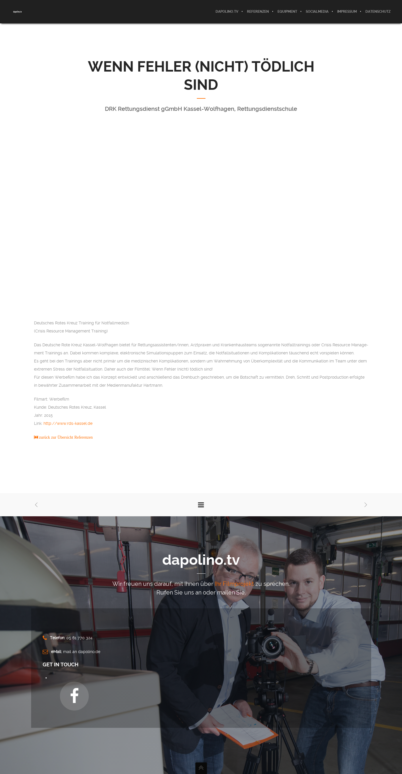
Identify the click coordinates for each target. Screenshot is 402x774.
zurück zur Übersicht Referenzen (65, 437)
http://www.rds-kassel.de (68, 423)
